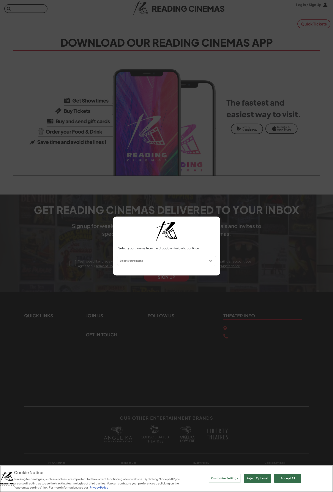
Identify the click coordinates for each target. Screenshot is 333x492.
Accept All (288, 478)
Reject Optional (257, 478)
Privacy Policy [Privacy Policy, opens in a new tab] (99, 487)
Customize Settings (224, 478)
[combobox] (119, 261)
